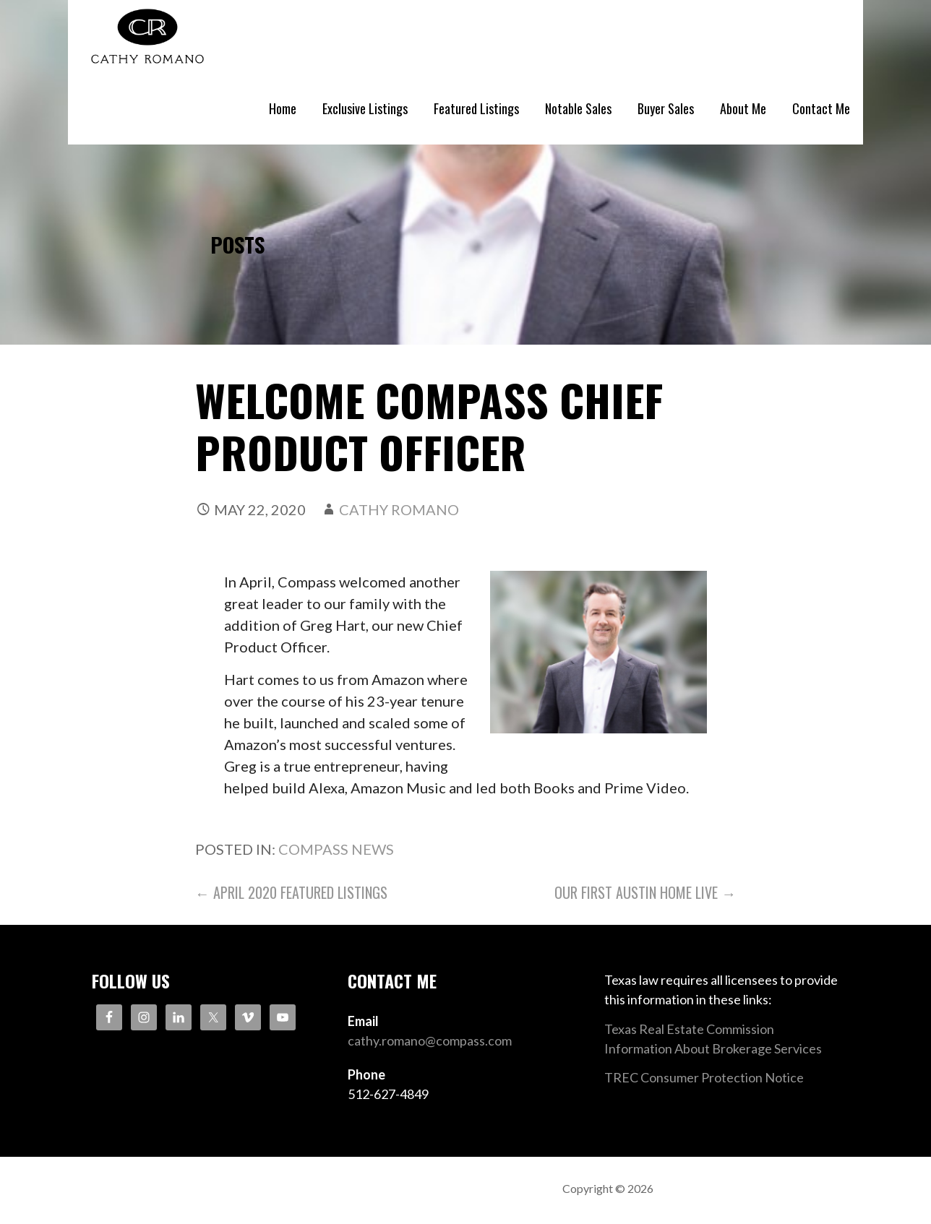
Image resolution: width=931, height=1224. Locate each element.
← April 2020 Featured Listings (291, 892)
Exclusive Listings (365, 108)
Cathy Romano (399, 509)
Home (282, 108)
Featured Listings (476, 108)
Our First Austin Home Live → (645, 892)
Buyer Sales (666, 108)
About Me (743, 108)
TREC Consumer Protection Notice (704, 1077)
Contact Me (821, 108)
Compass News (336, 849)
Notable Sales (578, 108)
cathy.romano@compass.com (430, 1040)
